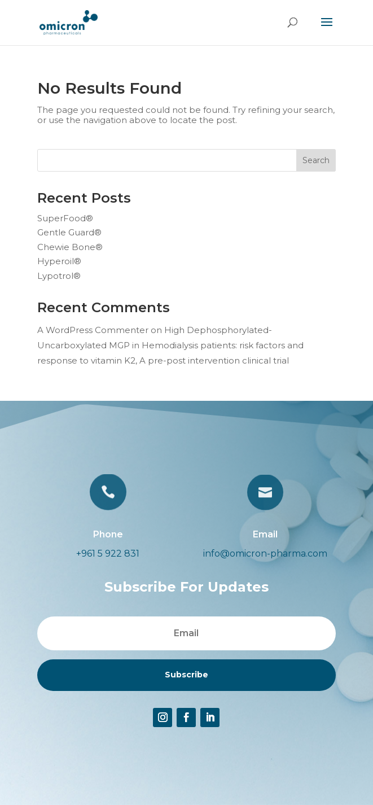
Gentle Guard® (69, 232)
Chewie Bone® (70, 247)
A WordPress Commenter (92, 330)
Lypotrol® (59, 275)
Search (316, 160)
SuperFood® (65, 218)
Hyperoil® (59, 261)
